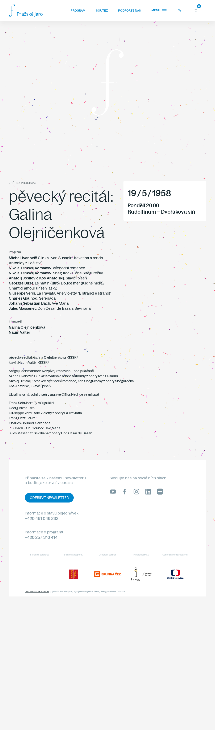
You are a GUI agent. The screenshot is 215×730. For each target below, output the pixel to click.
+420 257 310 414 (41, 537)
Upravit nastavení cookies (37, 591)
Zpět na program (22, 183)
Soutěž (102, 10)
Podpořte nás (129, 10)
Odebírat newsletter (49, 498)
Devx (96, 591)
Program (78, 10)
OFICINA (121, 591)
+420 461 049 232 (41, 518)
